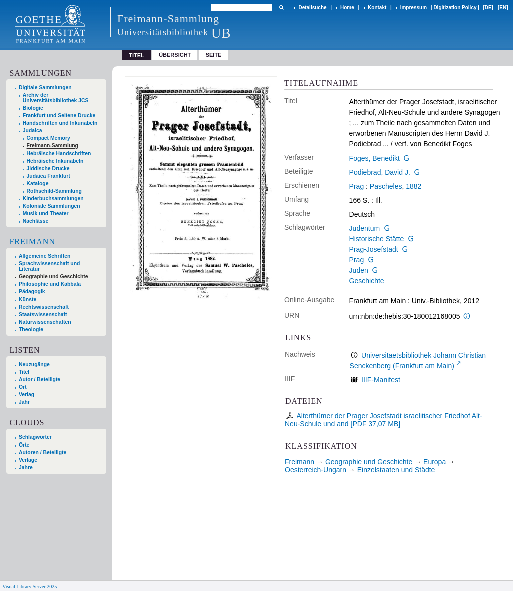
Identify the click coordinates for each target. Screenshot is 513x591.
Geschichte (366, 281)
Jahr (24, 402)
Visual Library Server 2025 (29, 586)
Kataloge (38, 183)
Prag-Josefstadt (373, 249)
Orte (24, 445)
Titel (24, 372)
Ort (23, 387)
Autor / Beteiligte (39, 379)
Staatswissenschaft (43, 314)
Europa (434, 462)
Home (347, 7)
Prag (356, 186)
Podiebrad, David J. (379, 172)
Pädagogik (32, 291)
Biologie (33, 108)
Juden (358, 270)
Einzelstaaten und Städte (396, 470)
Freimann (32, 241)
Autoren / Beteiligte (42, 452)
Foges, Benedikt (374, 158)
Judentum (364, 228)
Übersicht (175, 55)
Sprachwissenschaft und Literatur (49, 266)
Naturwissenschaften (45, 322)
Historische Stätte (376, 239)
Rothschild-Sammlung (54, 191)
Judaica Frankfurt (48, 176)
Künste (27, 299)
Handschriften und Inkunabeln (60, 123)
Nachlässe (35, 221)
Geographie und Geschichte (53, 276)
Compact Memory (48, 138)
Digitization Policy (454, 7)
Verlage (28, 460)
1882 (413, 186)
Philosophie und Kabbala (50, 284)
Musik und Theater (46, 213)
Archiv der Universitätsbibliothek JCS (56, 97)
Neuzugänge (34, 364)
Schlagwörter (35, 437)
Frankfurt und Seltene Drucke (59, 115)
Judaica (32, 130)
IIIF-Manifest (380, 380)
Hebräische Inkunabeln (55, 161)
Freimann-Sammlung (52, 146)
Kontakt (377, 7)
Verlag (26, 394)
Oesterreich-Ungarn (315, 470)
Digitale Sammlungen (45, 87)
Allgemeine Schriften (44, 256)
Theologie (31, 329)
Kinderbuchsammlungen (53, 198)
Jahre (26, 467)
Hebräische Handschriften (59, 153)
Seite (214, 55)
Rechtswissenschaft (44, 307)
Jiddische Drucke (48, 168)
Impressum (413, 7)
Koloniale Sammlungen (51, 206)
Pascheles (386, 186)
